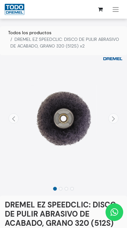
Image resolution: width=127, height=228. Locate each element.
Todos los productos (29, 32)
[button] (13, 118)
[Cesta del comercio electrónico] (100, 9)
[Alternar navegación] (115, 9)
